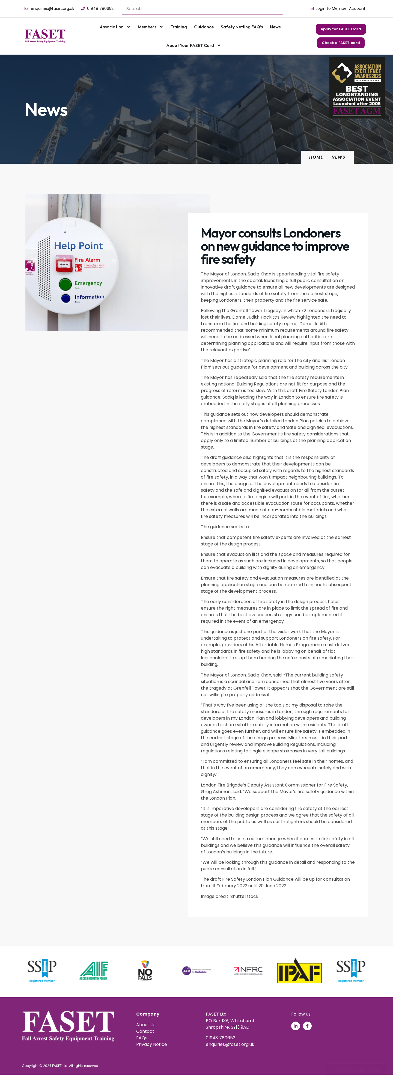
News (275, 26)
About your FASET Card (193, 45)
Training (179, 26)
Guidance (204, 26)
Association (115, 27)
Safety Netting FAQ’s (242, 26)
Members (150, 27)
